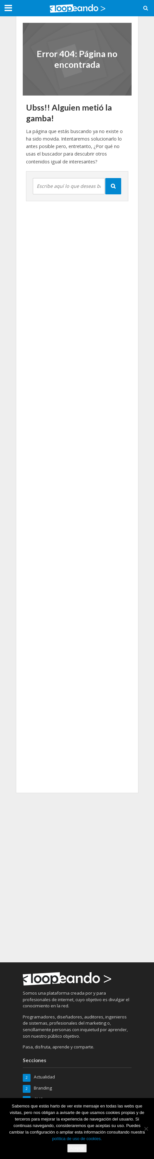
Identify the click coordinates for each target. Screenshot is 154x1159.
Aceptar (77, 1148)
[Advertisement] (77, 876)
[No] (146, 1128)
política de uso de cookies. (77, 1138)
